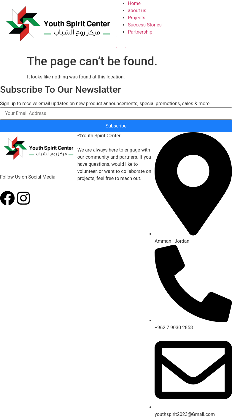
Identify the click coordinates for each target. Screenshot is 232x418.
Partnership (140, 32)
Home (134, 3)
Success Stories (145, 25)
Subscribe (116, 126)
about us (137, 10)
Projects (136, 17)
